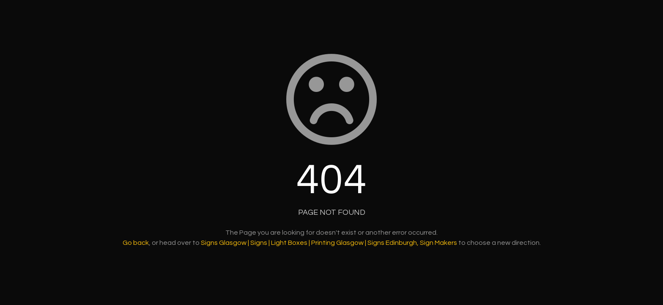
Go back (136, 242)
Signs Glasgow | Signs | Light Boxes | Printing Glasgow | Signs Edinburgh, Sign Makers (329, 242)
